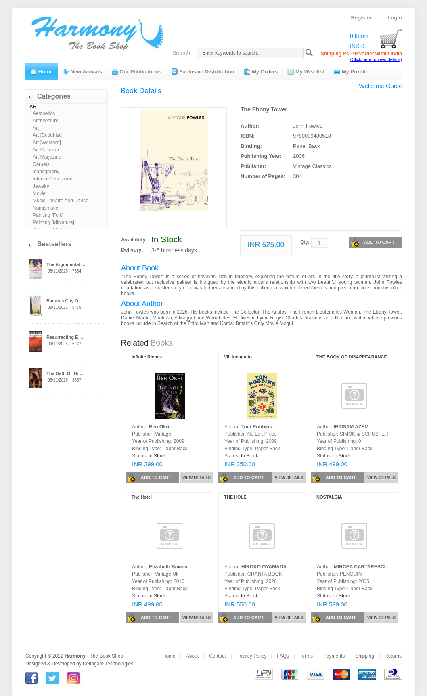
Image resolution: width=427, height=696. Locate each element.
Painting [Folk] (48, 215)
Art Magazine (47, 157)
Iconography (46, 171)
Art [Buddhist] (47, 135)
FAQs (283, 656)
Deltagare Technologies (108, 664)
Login (395, 18)
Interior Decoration (53, 179)
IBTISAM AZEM (351, 427)
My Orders (261, 71)
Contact (217, 656)
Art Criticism (46, 150)
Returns (393, 656)
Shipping (364, 656)
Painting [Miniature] (53, 222)
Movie (39, 193)
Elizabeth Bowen (168, 567)
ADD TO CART (372, 242)
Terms (306, 656)
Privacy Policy (252, 656)
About (192, 656)
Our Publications (137, 71)
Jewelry (41, 186)
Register (361, 18)
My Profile (350, 71)
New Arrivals (82, 71)
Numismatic (45, 208)
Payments (334, 656)
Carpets (41, 164)
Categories (54, 96)
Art (36, 128)
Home (41, 71)
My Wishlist (305, 71)
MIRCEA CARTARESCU (360, 567)
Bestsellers (54, 244)
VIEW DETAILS (196, 478)
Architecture (46, 121)
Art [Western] (47, 142)
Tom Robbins (256, 427)
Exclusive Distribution (202, 71)
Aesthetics (44, 113)
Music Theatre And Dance (60, 200)
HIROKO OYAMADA (264, 567)
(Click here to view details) (376, 59)
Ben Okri (159, 427)
